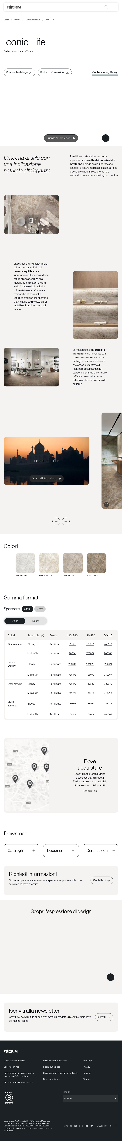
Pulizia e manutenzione (55, 1060)
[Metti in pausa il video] (105, 138)
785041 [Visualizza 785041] (72, 653)
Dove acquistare (51, 1079)
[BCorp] (9, 1105)
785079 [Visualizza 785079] (90, 664)
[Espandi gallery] (106, 504)
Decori (36, 620)
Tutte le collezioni (33, 20)
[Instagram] (70, 1126)
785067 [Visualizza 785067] (108, 675)
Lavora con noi (11, 1067)
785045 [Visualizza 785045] (72, 644)
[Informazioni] (42, 635)
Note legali (88, 1060)
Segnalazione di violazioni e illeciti (60, 1073)
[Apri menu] (114, 7)
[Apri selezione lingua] (90, 1098)
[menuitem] (27, 609)
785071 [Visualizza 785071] (108, 664)
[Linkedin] (92, 1126)
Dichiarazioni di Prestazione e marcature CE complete (19, 1075)
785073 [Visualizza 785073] (108, 703)
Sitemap (87, 1079)
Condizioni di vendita (14, 1060)
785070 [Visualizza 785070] (108, 644)
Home (6, 20)
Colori (15, 620)
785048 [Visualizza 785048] (72, 703)
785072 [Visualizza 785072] (108, 684)
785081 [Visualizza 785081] (90, 703)
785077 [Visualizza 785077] (90, 714)
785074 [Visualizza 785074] (90, 653)
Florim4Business (51, 1067)
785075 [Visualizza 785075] (90, 675)
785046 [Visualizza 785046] (72, 664)
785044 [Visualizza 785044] (72, 714)
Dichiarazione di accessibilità (18, 1082)
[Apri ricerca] (106, 7)
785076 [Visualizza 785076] (90, 692)
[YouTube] (81, 1126)
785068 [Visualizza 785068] (108, 692)
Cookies (87, 1073)
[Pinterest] (75, 1126)
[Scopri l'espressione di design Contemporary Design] (61, 956)
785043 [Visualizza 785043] (72, 692)
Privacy (86, 1067)
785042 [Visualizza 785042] (72, 675)
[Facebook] (86, 1126)
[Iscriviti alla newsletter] (104, 1017)
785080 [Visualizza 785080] (90, 684)
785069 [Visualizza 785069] (108, 714)
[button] (56, 521)
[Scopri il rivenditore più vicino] (90, 791)
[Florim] (14, 7)
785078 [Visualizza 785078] (90, 644)
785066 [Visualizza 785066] (108, 653)
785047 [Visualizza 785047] (72, 684)
